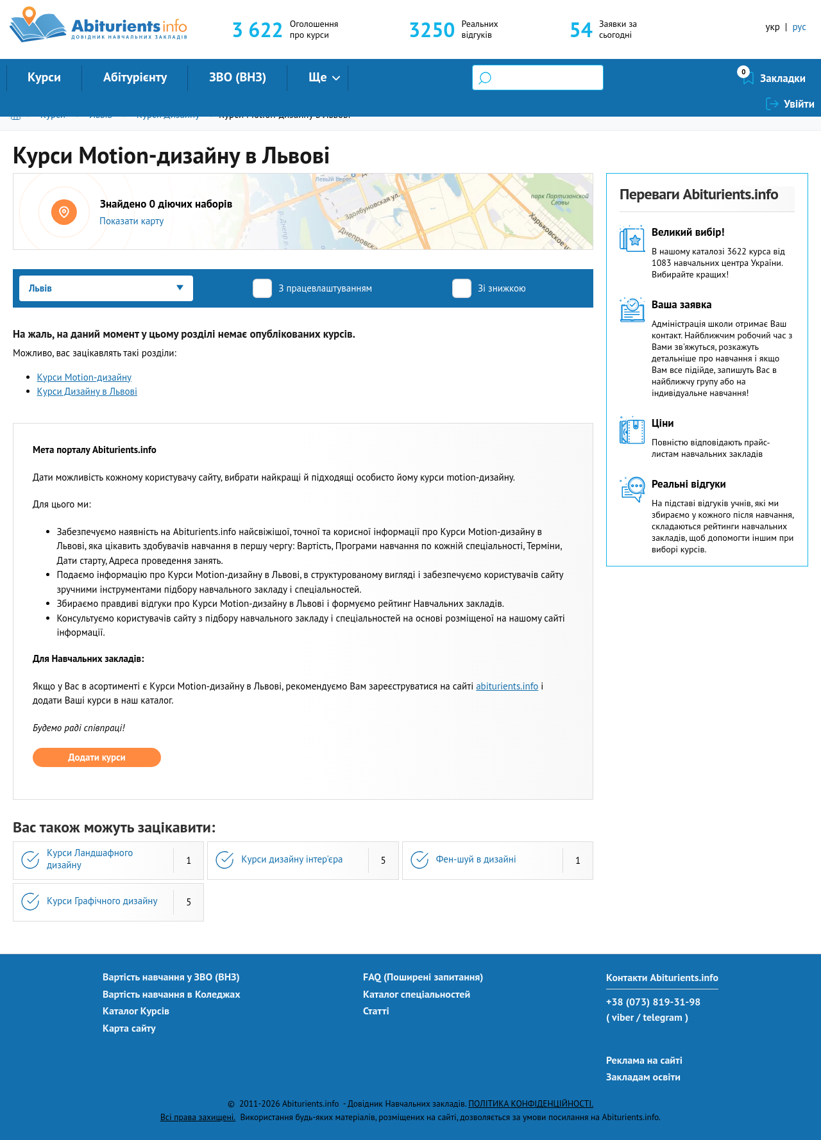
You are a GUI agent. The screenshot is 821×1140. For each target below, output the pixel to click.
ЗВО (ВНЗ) (237, 77)
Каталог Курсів (136, 1010)
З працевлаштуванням (325, 288)
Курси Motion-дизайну (84, 377)
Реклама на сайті (644, 1059)
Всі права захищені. (197, 1117)
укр (773, 27)
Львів (101, 114)
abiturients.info (507, 686)
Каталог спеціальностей (416, 993)
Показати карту (131, 221)
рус (799, 27)
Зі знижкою (502, 288)
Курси (44, 77)
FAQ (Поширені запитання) (423, 976)
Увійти (799, 78)
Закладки (715, 78)
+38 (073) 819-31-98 (653, 1001)
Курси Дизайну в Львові (87, 391)
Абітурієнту (135, 77)
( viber (620, 1017)
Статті (376, 1010)
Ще (317, 77)
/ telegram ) (662, 1017)
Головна (18, 114)
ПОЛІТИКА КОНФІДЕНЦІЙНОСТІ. (530, 1103)
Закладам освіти (643, 1076)
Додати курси (96, 757)
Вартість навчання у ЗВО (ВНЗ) (171, 976)
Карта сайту (129, 1027)
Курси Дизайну (168, 114)
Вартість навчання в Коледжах (172, 993)
